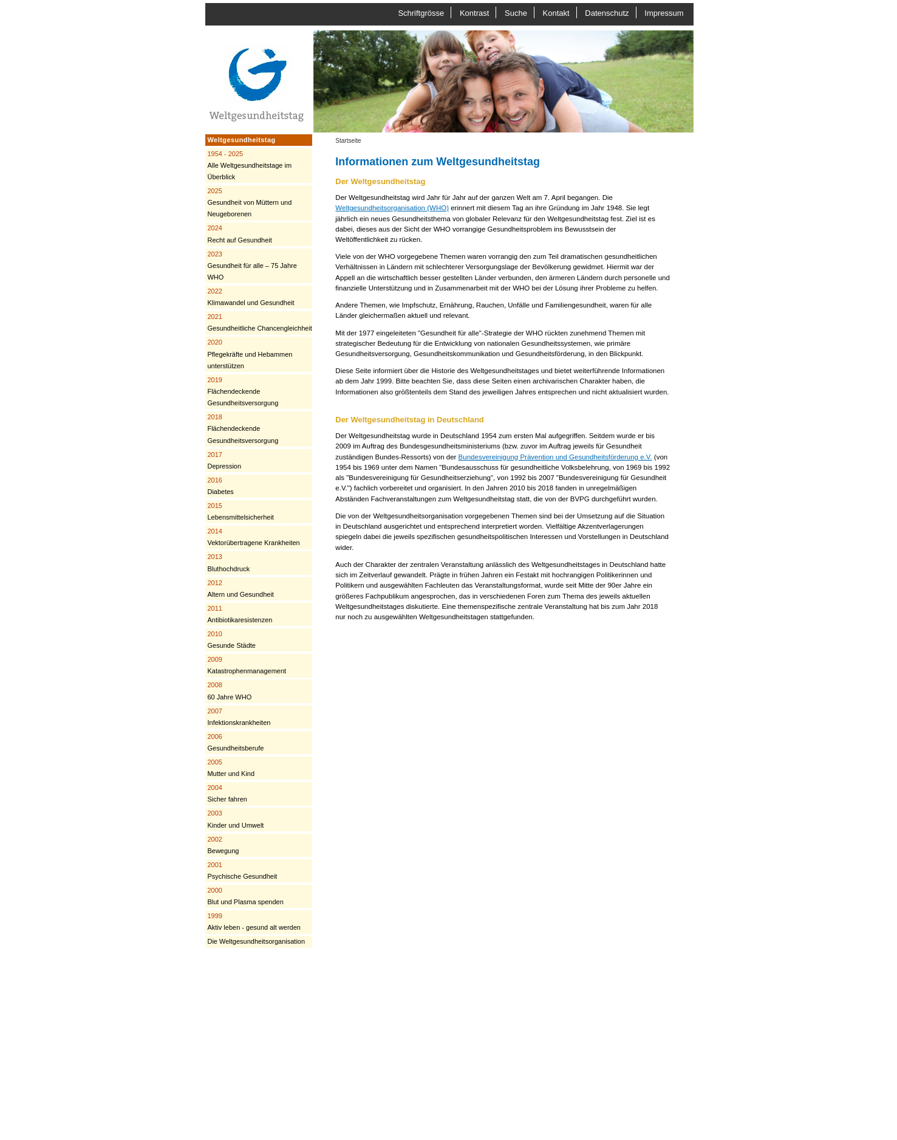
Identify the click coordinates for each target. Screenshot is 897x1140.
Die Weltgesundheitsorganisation (256, 941)
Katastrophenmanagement (246, 665)
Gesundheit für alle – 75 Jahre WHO (251, 265)
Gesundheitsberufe (235, 742)
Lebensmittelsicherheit (240, 511)
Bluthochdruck (228, 562)
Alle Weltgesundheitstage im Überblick (249, 165)
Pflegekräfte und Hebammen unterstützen (249, 353)
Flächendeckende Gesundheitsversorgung (242, 391)
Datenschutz (607, 13)
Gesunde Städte (231, 639)
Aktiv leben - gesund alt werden (253, 921)
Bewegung (223, 845)
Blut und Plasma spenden (245, 896)
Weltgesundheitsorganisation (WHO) (392, 207)
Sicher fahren (227, 793)
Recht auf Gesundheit (239, 233)
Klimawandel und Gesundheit (250, 296)
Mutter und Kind (230, 767)
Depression (224, 460)
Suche (516, 13)
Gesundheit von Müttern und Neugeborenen (249, 202)
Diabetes (220, 485)
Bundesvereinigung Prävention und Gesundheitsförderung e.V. (555, 457)
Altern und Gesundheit (240, 588)
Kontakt (556, 13)
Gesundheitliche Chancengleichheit (259, 322)
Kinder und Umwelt (235, 818)
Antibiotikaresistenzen (239, 614)
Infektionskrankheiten (238, 716)
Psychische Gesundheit (242, 870)
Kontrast (474, 13)
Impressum (663, 13)
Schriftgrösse (421, 13)
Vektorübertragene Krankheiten (253, 536)
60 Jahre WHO (229, 690)
